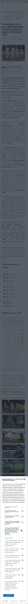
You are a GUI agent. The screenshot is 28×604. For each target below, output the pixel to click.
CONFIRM (8, 595)
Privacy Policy (22, 601)
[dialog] (14, 540)
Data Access (14, 601)
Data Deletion (5, 601)
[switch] (22, 511)
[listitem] (14, 507)
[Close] (24, 479)
